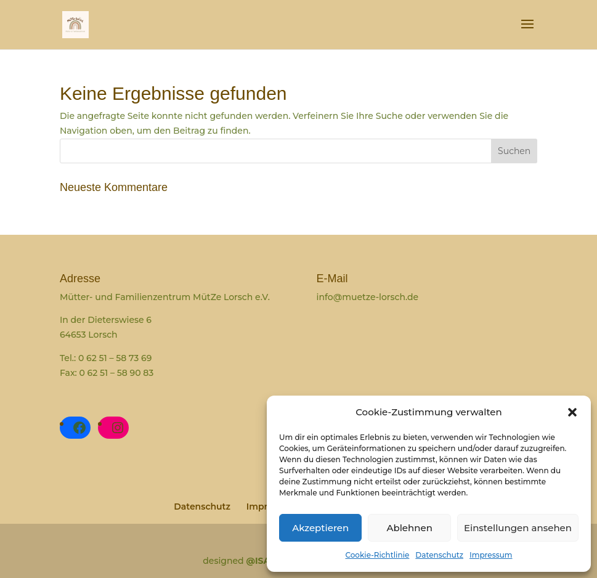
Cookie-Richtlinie (377, 555)
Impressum (491, 555)
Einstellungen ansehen (518, 528)
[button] (572, 412)
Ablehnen (409, 528)
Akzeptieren (320, 528)
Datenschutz (439, 555)
